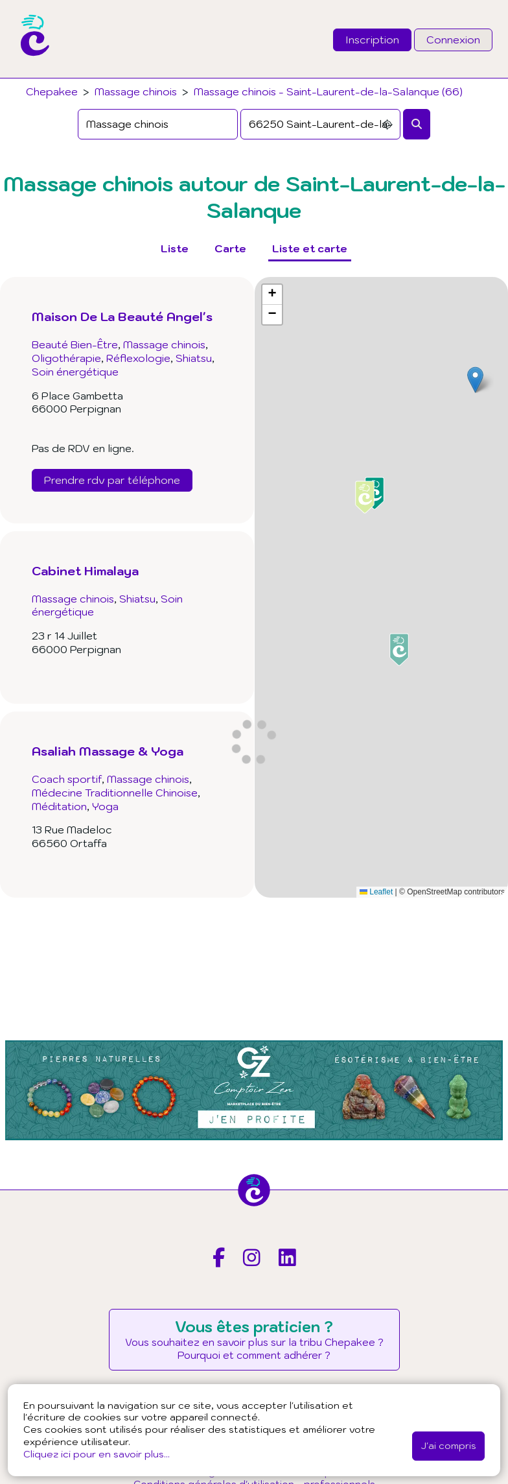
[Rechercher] (416, 124)
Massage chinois (136, 91)
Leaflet (376, 891)
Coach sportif (67, 778)
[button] (475, 379)
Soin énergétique (75, 371)
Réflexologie (138, 358)
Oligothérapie (66, 358)
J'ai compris (448, 1445)
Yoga (105, 806)
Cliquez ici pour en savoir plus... (96, 1454)
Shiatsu (194, 358)
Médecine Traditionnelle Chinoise (115, 792)
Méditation (59, 806)
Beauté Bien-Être (75, 344)
